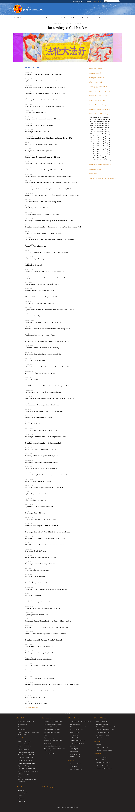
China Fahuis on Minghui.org (98, 114)
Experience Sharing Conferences (99, 109)
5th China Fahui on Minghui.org (99, 126)
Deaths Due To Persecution (52, 729)
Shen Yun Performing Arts (77, 740)
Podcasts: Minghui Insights (104, 768)
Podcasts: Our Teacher (102, 765)
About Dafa (17, 18)
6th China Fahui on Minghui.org (100, 128)
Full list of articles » (31, 707)
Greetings (73, 746)
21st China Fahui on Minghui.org (100, 158)
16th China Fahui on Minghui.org (100, 148)
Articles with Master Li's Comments (100, 165)
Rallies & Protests (75, 724)
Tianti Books (88, 1)
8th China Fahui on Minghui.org (100, 132)
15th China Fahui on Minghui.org (100, 146)
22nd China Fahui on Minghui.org (100, 160)
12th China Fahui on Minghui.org (100, 140)
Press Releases (74, 751)
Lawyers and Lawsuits (102, 735)
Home (56, 23)
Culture (74, 18)
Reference (102, 18)
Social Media (21, 801)
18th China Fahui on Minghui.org (100, 152)
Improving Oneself (95, 73)
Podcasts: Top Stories (102, 757)
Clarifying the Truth (95, 82)
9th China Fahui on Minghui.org (100, 134)
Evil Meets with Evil (102, 724)
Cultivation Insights (95, 169)
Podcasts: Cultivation (102, 760)
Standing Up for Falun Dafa (98, 87)
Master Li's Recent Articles (104, 750)
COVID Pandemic (75, 757)
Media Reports (74, 749)
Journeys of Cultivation (96, 78)
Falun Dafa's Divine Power (98, 96)
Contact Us (21, 790)
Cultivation (31, 18)
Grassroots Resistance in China (105, 729)
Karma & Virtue (87, 18)
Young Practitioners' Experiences (99, 91)
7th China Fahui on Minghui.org (99, 130)
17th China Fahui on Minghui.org (100, 150)
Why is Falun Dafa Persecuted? (53, 724)
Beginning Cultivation (96, 68)
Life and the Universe (76, 769)
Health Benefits (22, 724)
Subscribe (21, 798)
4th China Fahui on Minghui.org (99, 124)
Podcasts (114, 18)
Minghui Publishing (78, 1)
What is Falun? (22, 729)
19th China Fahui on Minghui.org (100, 154)
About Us (19, 787)
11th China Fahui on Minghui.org (100, 138)
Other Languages (98, 1)
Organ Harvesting (49, 738)
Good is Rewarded (101, 721)
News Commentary (75, 754)
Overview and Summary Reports (53, 721)
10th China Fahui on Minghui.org (100, 136)
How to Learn (22, 727)
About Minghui (22, 793)
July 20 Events (74, 735)
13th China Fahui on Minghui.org (100, 142)
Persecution (45, 18)
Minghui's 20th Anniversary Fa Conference (103, 178)
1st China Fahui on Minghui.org (99, 117)
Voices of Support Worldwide (78, 727)
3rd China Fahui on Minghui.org (100, 122)
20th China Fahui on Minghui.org (100, 156)
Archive (20, 795)
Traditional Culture (75, 764)
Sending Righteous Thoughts (98, 105)
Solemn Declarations (102, 738)
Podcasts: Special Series (103, 762)
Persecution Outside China (52, 746)
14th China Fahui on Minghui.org (100, 144)
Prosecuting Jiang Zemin (103, 732)
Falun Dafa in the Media (77, 743)
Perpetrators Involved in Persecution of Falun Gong (54, 750)
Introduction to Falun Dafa (26, 721)
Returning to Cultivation (74, 23)
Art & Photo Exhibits (76, 738)
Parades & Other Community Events (80, 721)
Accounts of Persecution (51, 727)
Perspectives (93, 174)
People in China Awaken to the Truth (107, 727)
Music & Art (73, 766)
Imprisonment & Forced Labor (53, 740)
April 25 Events (74, 732)
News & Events (60, 18)
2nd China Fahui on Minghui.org (100, 120)
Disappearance (48, 743)
